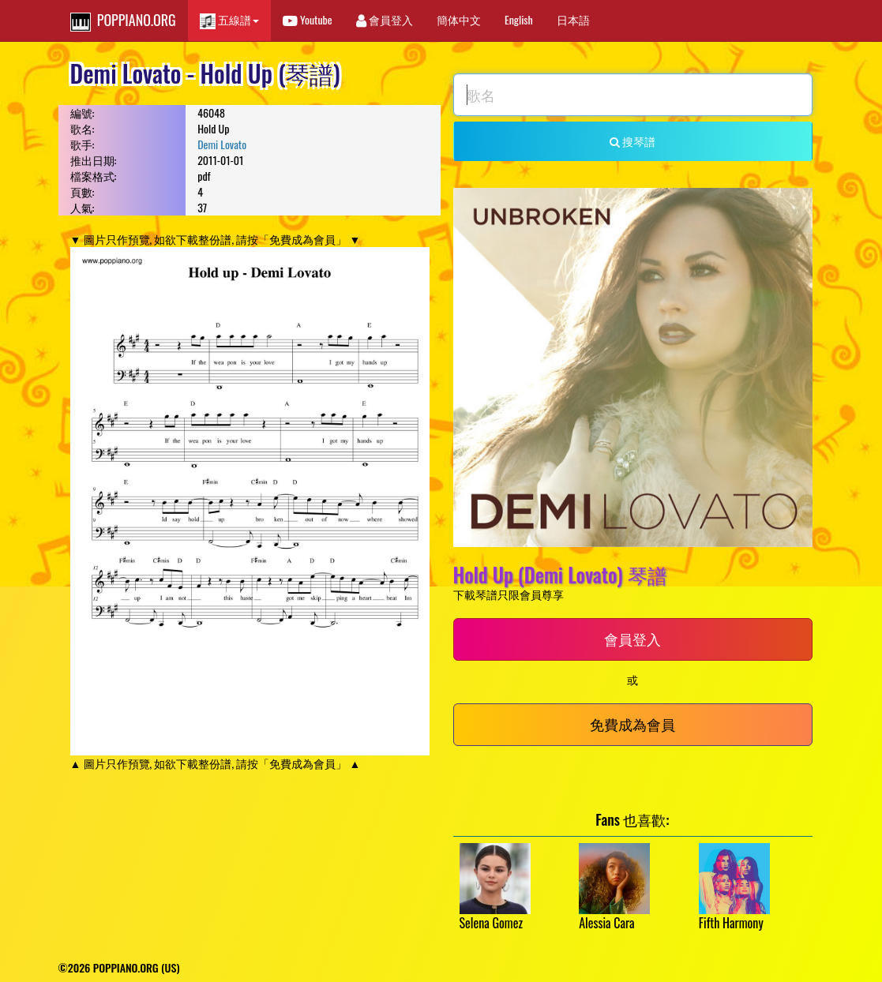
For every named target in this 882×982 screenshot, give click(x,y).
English (519, 19)
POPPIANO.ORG (123, 20)
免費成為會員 (632, 724)
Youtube (307, 19)
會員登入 (384, 19)
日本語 (573, 19)
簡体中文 (459, 19)
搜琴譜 (632, 141)
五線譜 (229, 20)
